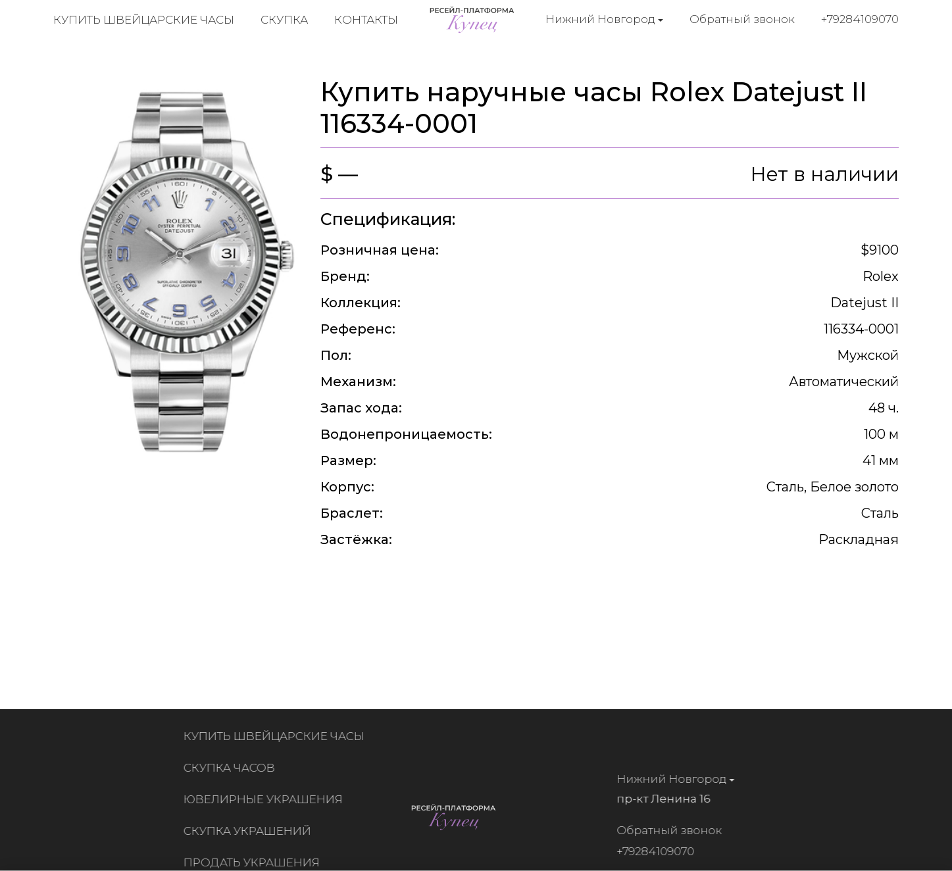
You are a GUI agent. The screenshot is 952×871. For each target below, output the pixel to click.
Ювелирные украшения (266, 799)
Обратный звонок (742, 19)
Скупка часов (232, 767)
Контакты (366, 19)
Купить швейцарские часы (143, 19)
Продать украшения (255, 862)
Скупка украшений (250, 830)
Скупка (284, 19)
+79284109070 (860, 19)
